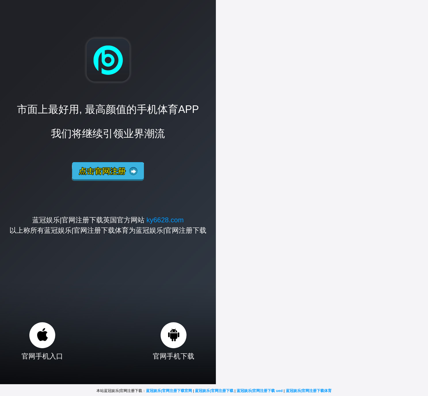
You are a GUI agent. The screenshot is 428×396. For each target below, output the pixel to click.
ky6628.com (165, 220)
